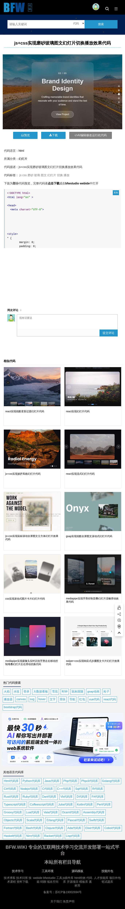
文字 (53, 699)
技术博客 (9, 877)
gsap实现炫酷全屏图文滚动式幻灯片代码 (89, 536)
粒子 (106, 691)
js (20, 175)
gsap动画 (93, 691)
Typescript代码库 (15, 804)
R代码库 (97, 788)
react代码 (109, 699)
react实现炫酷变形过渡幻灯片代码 (24, 411)
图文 (44, 175)
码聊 (43, 881)
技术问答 (22, 877)
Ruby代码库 (30, 796)
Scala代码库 (34, 820)
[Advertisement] (63, 275)
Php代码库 (70, 780)
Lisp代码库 (73, 835)
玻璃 (37, 175)
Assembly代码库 (93, 812)
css (24, 175)
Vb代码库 (66, 796)
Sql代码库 (81, 788)
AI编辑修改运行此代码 (91, 135)
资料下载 (22, 881)
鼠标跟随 (77, 691)
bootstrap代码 (13, 707)
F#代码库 (98, 796)
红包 (82, 699)
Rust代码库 (11, 796)
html (21, 150)
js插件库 (68, 877)
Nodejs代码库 (29, 788)
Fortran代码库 (13, 828)
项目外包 (115, 877)
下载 (53, 135)
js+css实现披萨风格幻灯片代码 (22, 473)
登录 (26, 691)
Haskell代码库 (13, 835)
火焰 (7, 691)
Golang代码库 (111, 780)
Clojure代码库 (54, 828)
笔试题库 (107, 881)
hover (42, 699)
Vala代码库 (51, 812)
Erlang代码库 (55, 820)
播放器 (8, 699)
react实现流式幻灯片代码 (80, 473)
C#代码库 (10, 788)
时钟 (65, 691)
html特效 (80, 877)
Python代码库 (31, 780)
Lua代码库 (33, 812)
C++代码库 (64, 788)
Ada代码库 (74, 828)
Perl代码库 (104, 804)
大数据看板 (40, 691)
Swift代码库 (96, 820)
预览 (25, 135)
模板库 (83, 881)
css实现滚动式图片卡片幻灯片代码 (25, 598)
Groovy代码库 (13, 812)
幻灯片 (23, 158)
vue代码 (94, 699)
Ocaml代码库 (70, 812)
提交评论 (108, 332)
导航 (72, 699)
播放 (66, 175)
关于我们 (56, 901)
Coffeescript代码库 (42, 804)
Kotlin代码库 (85, 804)
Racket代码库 (53, 835)
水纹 (16, 691)
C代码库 (47, 788)
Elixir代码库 (92, 828)
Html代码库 (11, 780)
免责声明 (69, 901)
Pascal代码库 (76, 820)
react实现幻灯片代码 (77, 411)
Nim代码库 (33, 835)
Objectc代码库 (13, 820)
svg (32, 699)
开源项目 (73, 881)
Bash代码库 (33, 828)
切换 (60, 175)
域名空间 (52, 881)
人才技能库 (101, 877)
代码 (30, 7)
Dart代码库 (49, 796)
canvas (21, 699)
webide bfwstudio (44, 877)
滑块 (62, 699)
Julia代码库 (65, 804)
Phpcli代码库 (89, 780)
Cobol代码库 (112, 828)
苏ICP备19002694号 (68, 892)
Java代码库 (51, 780)
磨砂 (30, 175)
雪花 (55, 691)
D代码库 (82, 796)
